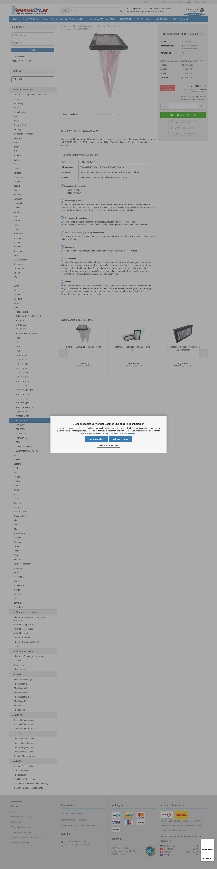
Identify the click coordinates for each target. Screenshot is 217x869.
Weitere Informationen (108, 445)
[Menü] (212, 840)
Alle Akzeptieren (121, 439)
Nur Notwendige (96, 439)
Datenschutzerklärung (126, 433)
